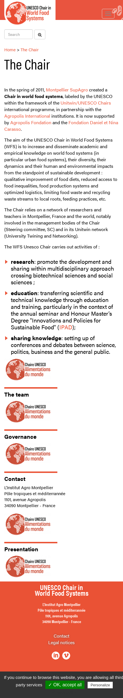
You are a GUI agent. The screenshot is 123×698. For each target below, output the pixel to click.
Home (10, 49)
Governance (20, 436)
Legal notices (61, 642)
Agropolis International (27, 116)
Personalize (100, 685)
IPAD (65, 327)
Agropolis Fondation (30, 122)
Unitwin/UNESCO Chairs (86, 102)
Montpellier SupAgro (67, 89)
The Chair (30, 49)
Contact (14, 478)
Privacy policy (64, 692)
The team (16, 394)
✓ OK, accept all (65, 684)
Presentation (21, 549)
